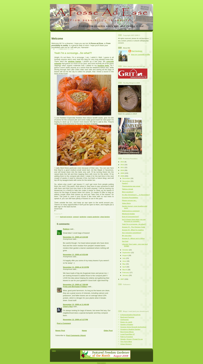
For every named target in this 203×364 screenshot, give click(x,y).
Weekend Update (128, 214)
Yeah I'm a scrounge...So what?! (73, 53)
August (125, 255)
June (124, 261)
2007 (122, 279)
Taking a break (127, 189)
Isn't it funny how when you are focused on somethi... (134, 220)
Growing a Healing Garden (130, 329)
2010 (122, 170)
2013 (122, 162)
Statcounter (101, 363)
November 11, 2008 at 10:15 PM (76, 267)
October (125, 250)
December (126, 178)
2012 (122, 164)
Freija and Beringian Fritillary (75, 287)
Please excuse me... (129, 200)
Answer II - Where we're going (133, 238)
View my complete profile (140, 54)
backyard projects (66, 217)
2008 (122, 176)
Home (84, 331)
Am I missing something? (131, 233)
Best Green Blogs (127, 332)
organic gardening (93, 217)
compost (76, 217)
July (124, 258)
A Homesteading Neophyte (130, 315)
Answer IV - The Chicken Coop (133, 227)
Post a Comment (64, 323)
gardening (83, 217)
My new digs (126, 235)
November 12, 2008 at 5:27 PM (75, 320)
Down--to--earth (126, 322)
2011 (122, 167)
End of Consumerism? (130, 216)
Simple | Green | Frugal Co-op (131, 339)
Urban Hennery (126, 344)
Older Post (108, 331)
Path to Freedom (126, 337)
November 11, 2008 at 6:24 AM (75, 237)
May (124, 264)
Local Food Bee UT (127, 334)
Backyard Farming (127, 317)
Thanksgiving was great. (131, 186)
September (126, 252)
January (125, 275)
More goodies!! (127, 192)
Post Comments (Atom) (76, 335)
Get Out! (125, 241)
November (126, 181)
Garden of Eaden (126, 324)
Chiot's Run (68, 307)
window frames (74, 61)
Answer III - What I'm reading (133, 230)
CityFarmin (124, 319)
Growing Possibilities (130, 197)
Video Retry (126, 203)
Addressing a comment (130, 211)
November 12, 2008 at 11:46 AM (76, 304)
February (126, 272)
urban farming (105, 217)
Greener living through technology (133, 327)
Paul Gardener (136, 51)
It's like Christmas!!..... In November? (136, 195)
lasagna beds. (103, 65)
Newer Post (60, 331)
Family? (125, 183)
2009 (122, 173)
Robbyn (66, 229)
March (125, 269)
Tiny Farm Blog (126, 341)
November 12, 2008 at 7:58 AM (75, 285)
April (124, 267)
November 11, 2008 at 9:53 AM (75, 255)
